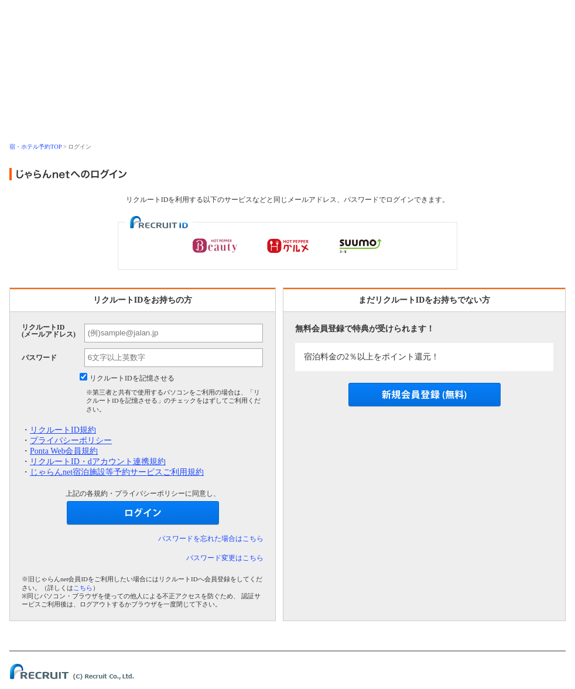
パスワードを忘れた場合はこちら (210, 538)
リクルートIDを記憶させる (132, 378)
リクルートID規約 (63, 430)
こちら (83, 587)
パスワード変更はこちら (224, 558)
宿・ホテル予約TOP (35, 146)
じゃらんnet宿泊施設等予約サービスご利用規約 (117, 472)
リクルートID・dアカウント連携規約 (98, 461)
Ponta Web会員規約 (64, 451)
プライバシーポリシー (71, 440)
